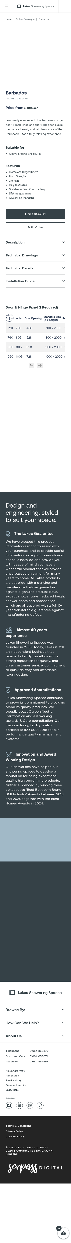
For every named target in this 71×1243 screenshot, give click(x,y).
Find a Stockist (35, 213)
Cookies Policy (15, 1136)
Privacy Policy (14, 1131)
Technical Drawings (22, 255)
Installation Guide (20, 281)
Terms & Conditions (18, 1125)
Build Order (35, 227)
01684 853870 (39, 1050)
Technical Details (20, 268)
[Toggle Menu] (6, 6)
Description (15, 242)
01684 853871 (39, 1056)
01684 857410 (39, 1061)
